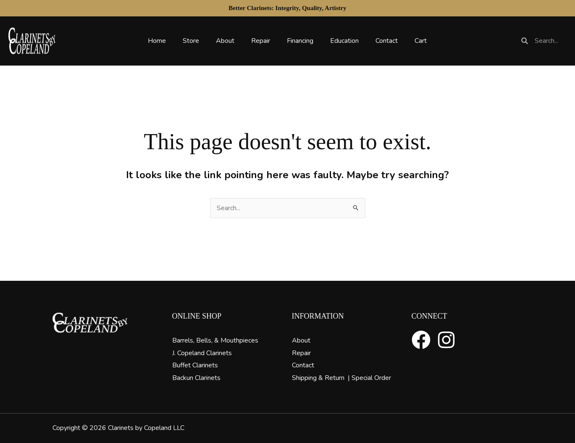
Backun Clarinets (196, 377)
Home (157, 40)
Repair (260, 40)
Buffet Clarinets (195, 365)
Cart (421, 40)
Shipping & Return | (322, 377)
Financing (300, 40)
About (225, 40)
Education (344, 40)
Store (191, 40)
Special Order (371, 377)
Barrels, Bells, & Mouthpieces (215, 340)
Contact (386, 40)
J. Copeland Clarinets (202, 353)
